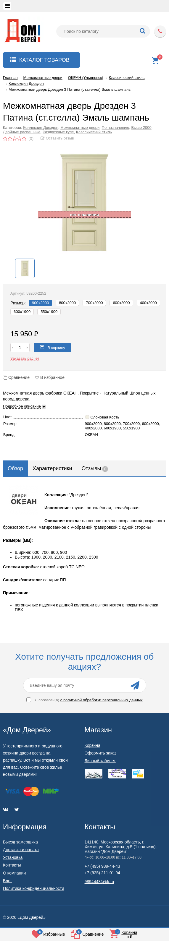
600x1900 (22, 311)
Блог (7, 880)
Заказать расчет (24, 358)
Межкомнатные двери (79, 127)
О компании (14, 873)
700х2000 (94, 303)
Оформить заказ (101, 753)
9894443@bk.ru (99, 881)
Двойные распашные (22, 132)
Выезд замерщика (20, 842)
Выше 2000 (141, 127)
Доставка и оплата (21, 849)
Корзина (92, 745)
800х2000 (67, 303)
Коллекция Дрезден (40, 127)
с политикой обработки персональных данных (101, 700)
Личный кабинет (100, 760)
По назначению (115, 127)
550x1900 (49, 311)
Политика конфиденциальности (33, 888)
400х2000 (148, 303)
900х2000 (40, 303)
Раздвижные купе (58, 132)
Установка (12, 857)
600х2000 (121, 303)
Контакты (12, 865)
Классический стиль (94, 132)
